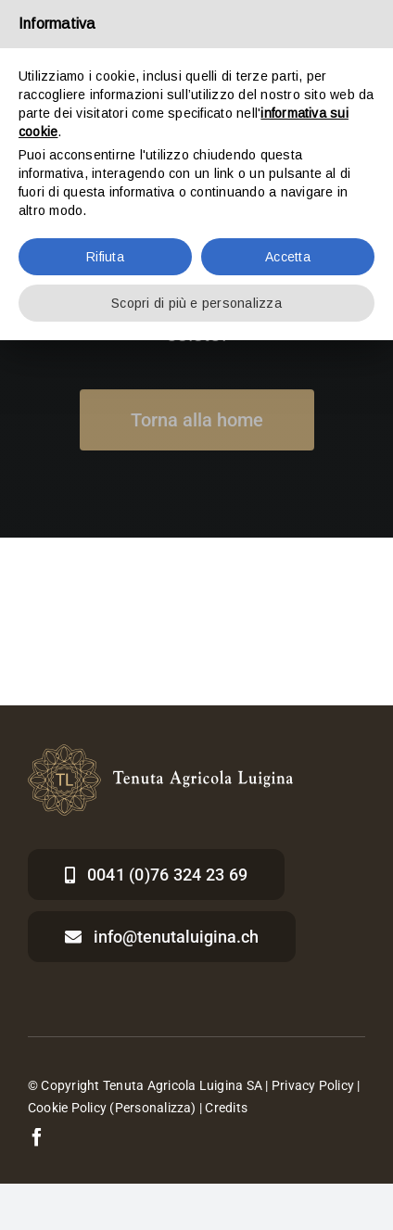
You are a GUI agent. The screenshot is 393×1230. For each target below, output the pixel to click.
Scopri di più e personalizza (196, 303)
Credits (226, 1107)
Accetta (288, 256)
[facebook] (37, 1137)
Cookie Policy (67, 1107)
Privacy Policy (313, 1085)
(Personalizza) (152, 1107)
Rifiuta (105, 256)
